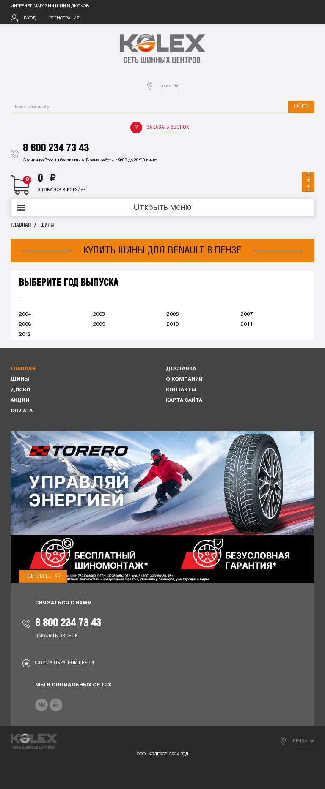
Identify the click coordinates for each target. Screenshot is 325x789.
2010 (173, 324)
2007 (247, 314)
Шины (47, 225)
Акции (20, 400)
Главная (21, 225)
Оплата (22, 411)
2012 (25, 334)
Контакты (181, 390)
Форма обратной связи (64, 663)
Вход (30, 18)
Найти (301, 106)
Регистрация (64, 18)
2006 (173, 314)
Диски (20, 390)
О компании (184, 379)
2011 (247, 324)
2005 (99, 314)
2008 (25, 324)
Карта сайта (184, 400)
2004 (25, 314)
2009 (99, 324)
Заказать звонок (167, 127)
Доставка (181, 369)
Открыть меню (162, 208)
